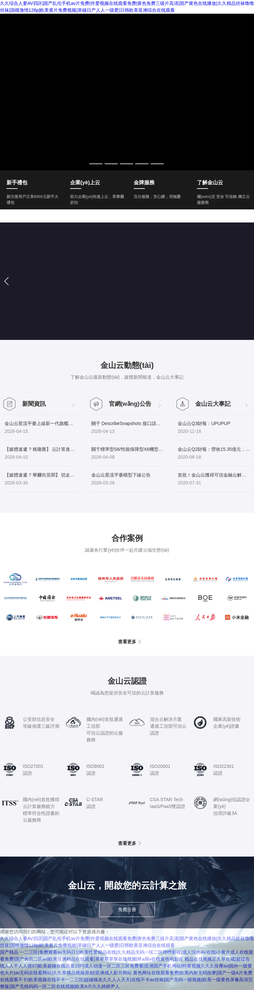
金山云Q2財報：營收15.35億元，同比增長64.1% (214, 449)
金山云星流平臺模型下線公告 (121, 475)
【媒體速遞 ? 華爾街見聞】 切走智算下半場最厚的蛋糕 (41, 475)
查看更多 (127, 641)
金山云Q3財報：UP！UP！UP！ (204, 423)
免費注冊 (127, 909)
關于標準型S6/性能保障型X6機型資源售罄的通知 (127, 449)
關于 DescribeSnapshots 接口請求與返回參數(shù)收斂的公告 (127, 423)
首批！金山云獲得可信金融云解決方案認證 (214, 475)
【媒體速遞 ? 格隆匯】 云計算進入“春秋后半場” (41, 449)
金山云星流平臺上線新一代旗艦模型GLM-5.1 (41, 423)
